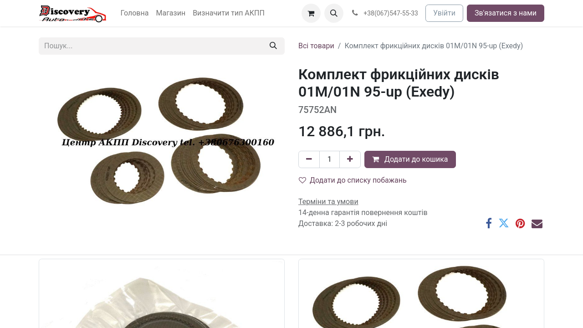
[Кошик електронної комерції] (311, 13)
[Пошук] (273, 46)
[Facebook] (489, 223)
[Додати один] (350, 159)
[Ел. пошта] (537, 223)
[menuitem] (135, 13)
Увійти (444, 13)
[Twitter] (503, 223)
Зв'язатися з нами (506, 13)
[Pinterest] (520, 223)
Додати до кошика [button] (410, 159)
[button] (333, 13)
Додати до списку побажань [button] (353, 180)
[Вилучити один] (309, 159)
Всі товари (316, 45)
